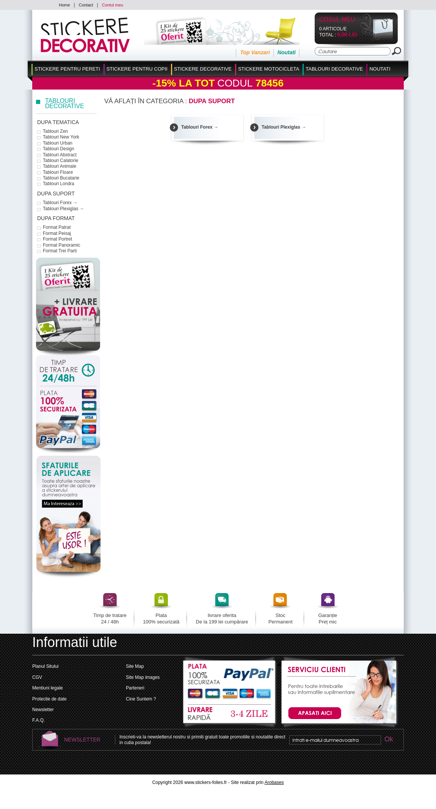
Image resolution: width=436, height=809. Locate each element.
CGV (37, 677)
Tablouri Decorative (334, 69)
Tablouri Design (58, 148)
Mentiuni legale (47, 688)
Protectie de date (49, 699)
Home (64, 5)
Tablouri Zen (55, 131)
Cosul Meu (337, 20)
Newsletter (43, 709)
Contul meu (112, 5)
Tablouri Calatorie (60, 160)
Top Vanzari (255, 52)
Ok (388, 740)
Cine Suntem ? (141, 699)
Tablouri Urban (57, 143)
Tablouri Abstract (60, 154)
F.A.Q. (38, 720)
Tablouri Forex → (60, 202)
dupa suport (56, 193)
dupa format (56, 218)
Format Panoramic (61, 245)
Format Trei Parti (60, 250)
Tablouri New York (61, 137)
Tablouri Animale (59, 166)
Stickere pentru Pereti (67, 69)
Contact (86, 5)
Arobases (274, 782)
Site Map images (143, 677)
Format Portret (57, 239)
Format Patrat (57, 227)
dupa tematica (58, 122)
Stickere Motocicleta (268, 69)
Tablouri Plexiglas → (63, 208)
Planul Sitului (45, 666)
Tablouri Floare (58, 172)
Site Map (135, 666)
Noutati (287, 52)
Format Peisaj (57, 233)
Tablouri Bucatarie (61, 178)
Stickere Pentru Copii (137, 69)
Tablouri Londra (58, 183)
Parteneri (135, 688)
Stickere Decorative (203, 69)
